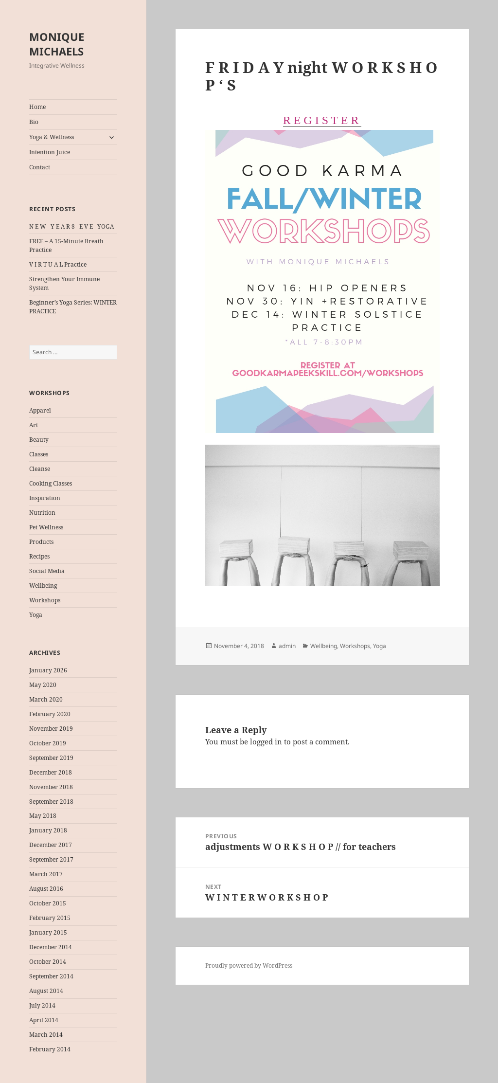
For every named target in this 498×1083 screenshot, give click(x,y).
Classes (38, 454)
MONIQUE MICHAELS (56, 43)
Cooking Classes (50, 483)
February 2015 (50, 918)
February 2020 (50, 714)
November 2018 (51, 787)
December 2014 (50, 947)
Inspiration (44, 498)
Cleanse (39, 469)
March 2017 (46, 874)
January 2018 (48, 830)
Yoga (35, 615)
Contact (39, 167)
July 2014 (42, 1005)
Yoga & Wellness (51, 137)
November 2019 (51, 728)
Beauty (39, 439)
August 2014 (46, 991)
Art (33, 425)
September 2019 (51, 758)
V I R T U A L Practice (58, 264)
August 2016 (46, 888)
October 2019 (47, 743)
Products (41, 542)
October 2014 (47, 961)
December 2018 (50, 772)
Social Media (47, 571)
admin (287, 646)
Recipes (39, 556)
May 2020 (42, 685)
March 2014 (46, 1034)
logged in (266, 741)
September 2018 (51, 801)
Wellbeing (43, 585)
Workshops (44, 600)
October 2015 (47, 903)
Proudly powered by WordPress (248, 965)
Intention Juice (49, 152)
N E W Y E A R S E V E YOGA (71, 226)
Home (37, 107)
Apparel (40, 410)
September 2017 (51, 859)
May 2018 (42, 816)
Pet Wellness (46, 527)
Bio (33, 122)
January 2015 (48, 932)
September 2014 (51, 976)
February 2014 (50, 1049)
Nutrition (42, 512)
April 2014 (43, 1020)
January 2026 (48, 670)
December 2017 (50, 845)
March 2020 (46, 699)
